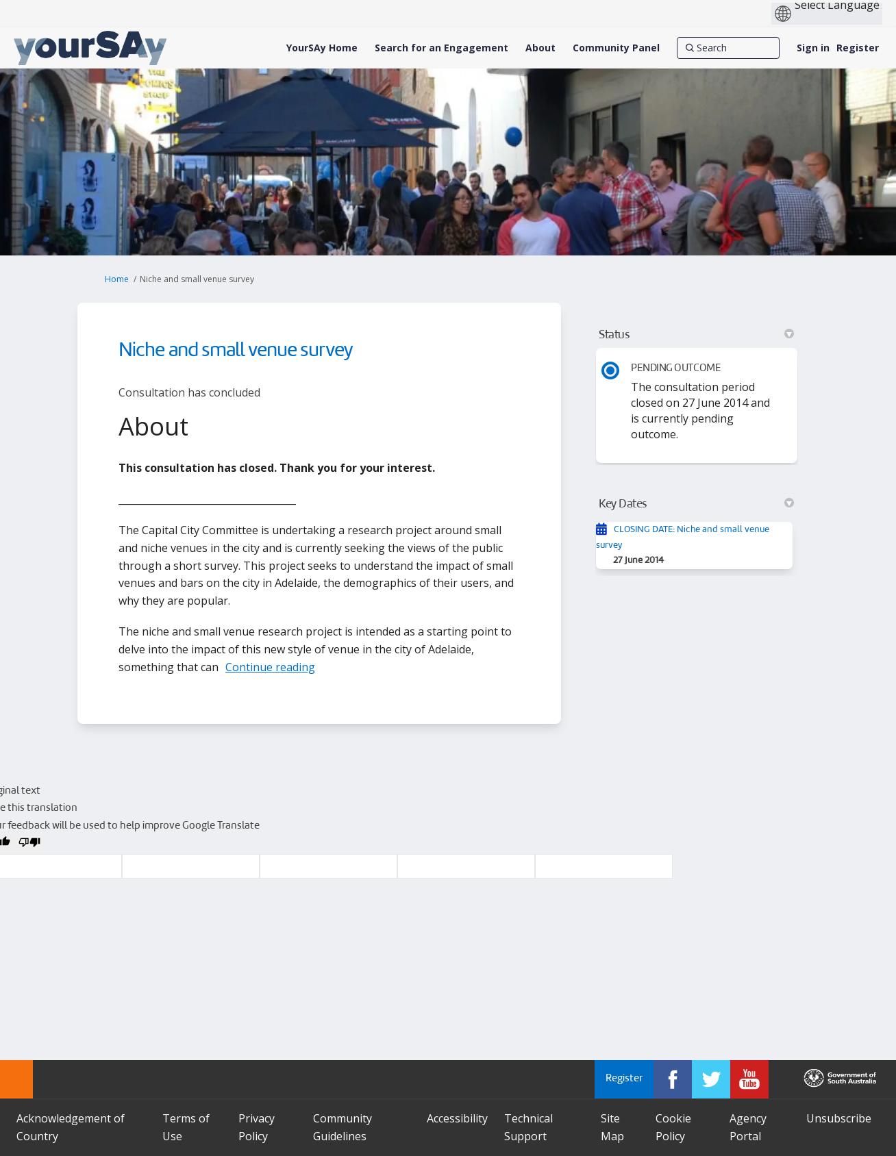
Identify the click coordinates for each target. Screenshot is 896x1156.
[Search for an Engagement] (441, 48)
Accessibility (457, 1118)
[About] (540, 48)
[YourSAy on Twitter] (711, 1079)
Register (857, 47)
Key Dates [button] (696, 504)
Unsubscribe (838, 1118)
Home (117, 279)
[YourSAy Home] (322, 48)
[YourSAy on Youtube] (749, 1079)
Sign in (813, 47)
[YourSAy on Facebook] (673, 1079)
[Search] (728, 48)
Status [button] (696, 335)
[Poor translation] (29, 845)
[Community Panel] (616, 48)
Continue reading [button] (270, 667)
